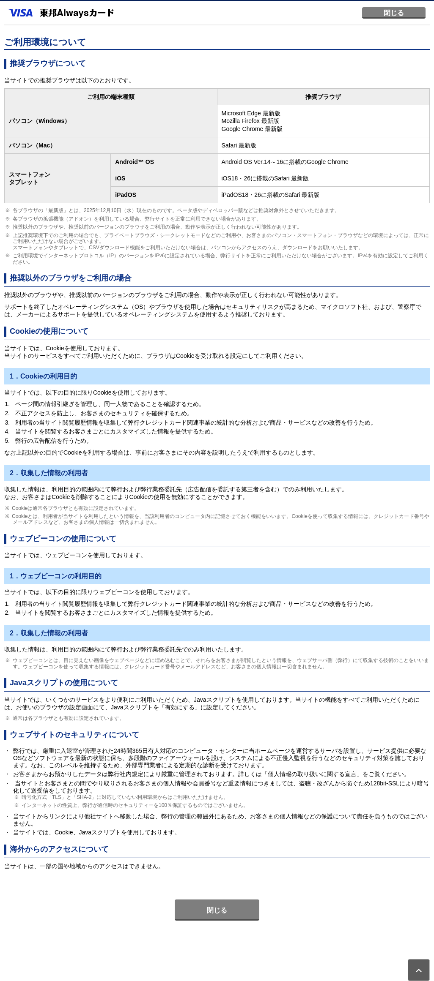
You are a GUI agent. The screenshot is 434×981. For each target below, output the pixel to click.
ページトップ (419, 970)
